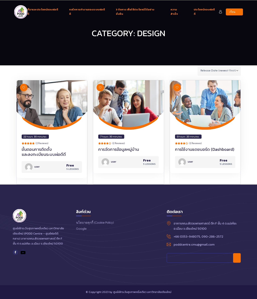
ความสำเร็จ (174, 11)
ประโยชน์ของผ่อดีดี (204, 11)
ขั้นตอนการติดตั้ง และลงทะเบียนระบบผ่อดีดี (44, 151)
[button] (24, 87)
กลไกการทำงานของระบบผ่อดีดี (87, 11)
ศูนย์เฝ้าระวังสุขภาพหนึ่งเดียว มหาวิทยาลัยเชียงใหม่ (142, 292)
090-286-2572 (212, 236)
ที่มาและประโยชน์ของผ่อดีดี (42, 11)
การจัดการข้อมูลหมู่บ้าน (118, 149)
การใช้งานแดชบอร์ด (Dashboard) (204, 149)
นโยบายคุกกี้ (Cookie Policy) (95, 222)
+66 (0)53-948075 (187, 236)
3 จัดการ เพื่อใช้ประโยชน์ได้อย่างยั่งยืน (135, 11)
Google (81, 229)
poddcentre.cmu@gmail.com (194, 244)
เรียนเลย (236, 11)
